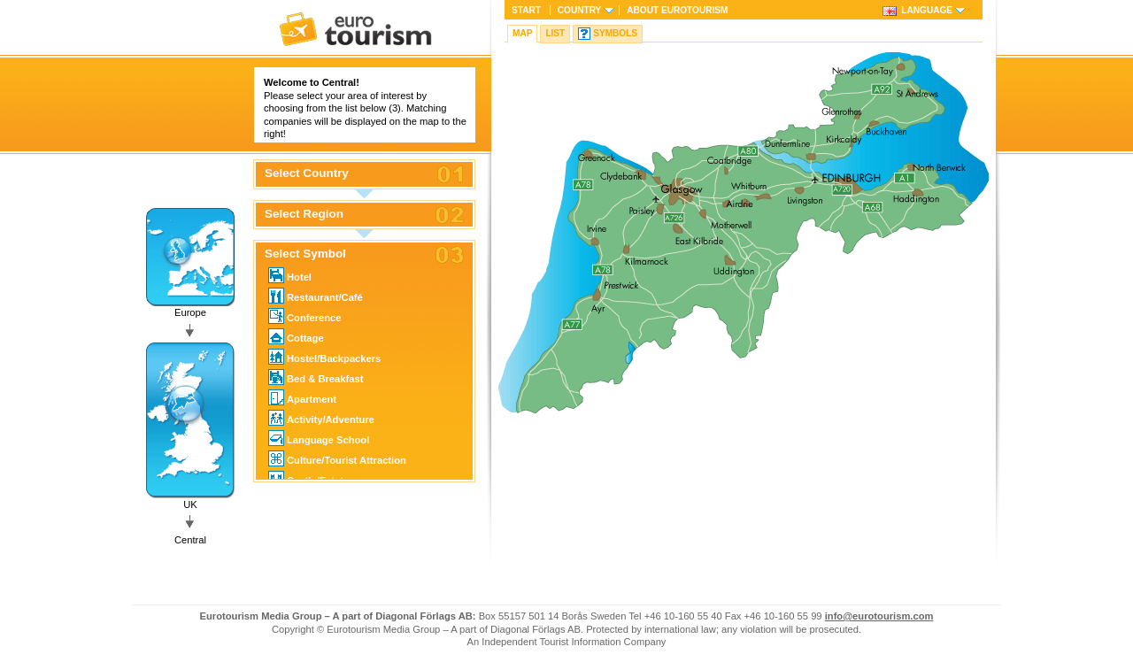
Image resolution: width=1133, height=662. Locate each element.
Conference (305, 316)
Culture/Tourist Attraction (337, 458)
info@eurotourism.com (879, 616)
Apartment (302, 397)
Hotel (290, 275)
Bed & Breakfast (315, 377)
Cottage (296, 336)
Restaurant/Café (315, 296)
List (555, 33)
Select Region (304, 214)
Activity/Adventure (321, 418)
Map (522, 33)
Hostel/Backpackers (324, 357)
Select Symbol (305, 254)
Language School (318, 438)
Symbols (615, 33)
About (677, 10)
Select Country (307, 173)
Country (579, 10)
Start (526, 10)
